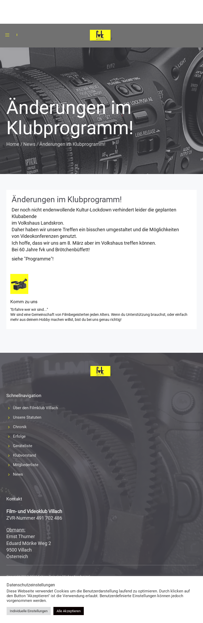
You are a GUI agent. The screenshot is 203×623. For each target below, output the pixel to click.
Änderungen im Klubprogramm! (67, 199)
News (29, 144)
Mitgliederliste (25, 464)
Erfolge (19, 436)
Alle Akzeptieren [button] (69, 611)
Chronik (20, 426)
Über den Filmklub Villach (35, 407)
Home (12, 144)
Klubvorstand (24, 455)
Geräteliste (22, 445)
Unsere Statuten (27, 417)
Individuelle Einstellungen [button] (29, 611)
